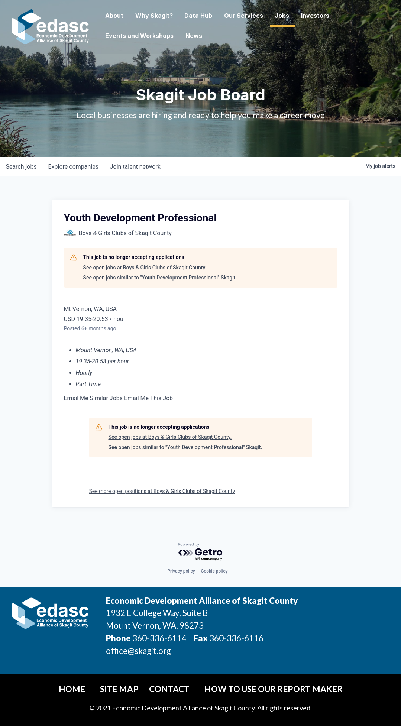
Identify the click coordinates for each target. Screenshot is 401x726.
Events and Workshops (156, 35)
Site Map (119, 689)
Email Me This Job (148, 398)
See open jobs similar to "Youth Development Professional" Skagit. (160, 278)
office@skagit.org (138, 651)
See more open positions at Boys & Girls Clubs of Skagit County (162, 491)
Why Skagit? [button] (171, 15)
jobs (21, 166)
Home (72, 689)
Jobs (299, 15)
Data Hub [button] (215, 15)
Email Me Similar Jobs (94, 398)
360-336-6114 (159, 638)
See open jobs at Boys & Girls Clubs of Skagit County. (145, 267)
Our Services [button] (260, 15)
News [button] (210, 35)
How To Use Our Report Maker (273, 689)
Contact (169, 689)
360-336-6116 (235, 638)
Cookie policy (214, 571)
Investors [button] (332, 15)
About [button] (131, 15)
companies (74, 166)
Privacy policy (181, 571)
